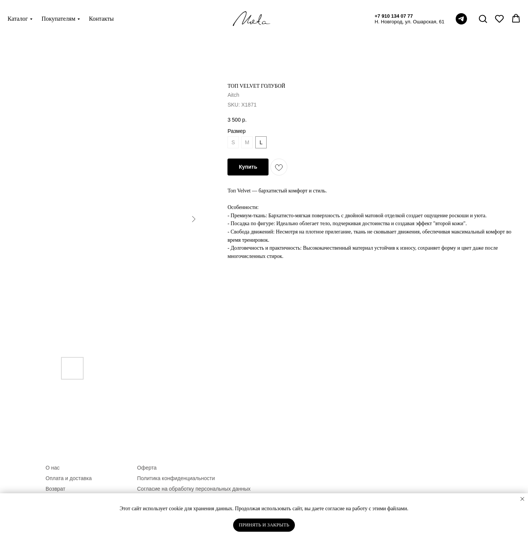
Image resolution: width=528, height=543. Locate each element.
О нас (53, 468)
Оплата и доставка (69, 478)
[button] (482, 18)
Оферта (147, 468)
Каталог (18, 18)
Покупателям (58, 18)
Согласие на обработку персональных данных (193, 489)
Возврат (56, 489)
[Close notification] (522, 499)
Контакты (101, 18)
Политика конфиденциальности (176, 478)
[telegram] (461, 18)
